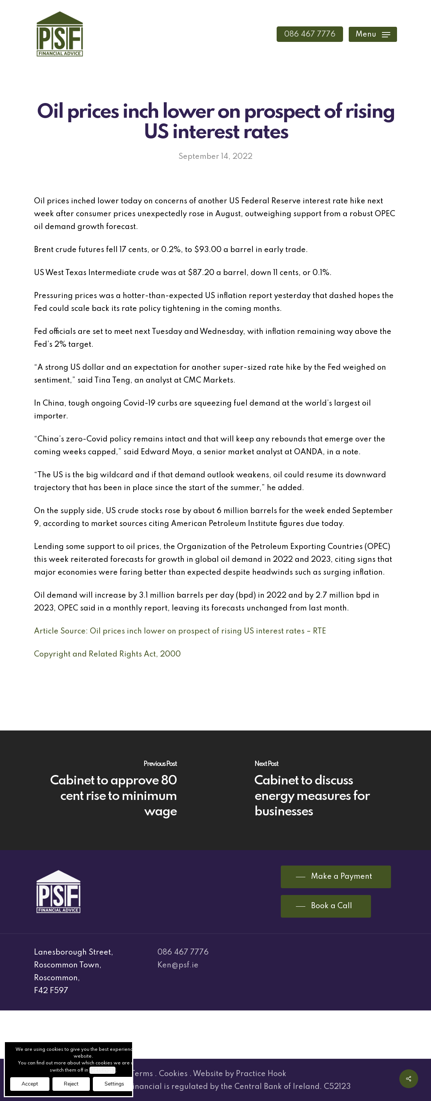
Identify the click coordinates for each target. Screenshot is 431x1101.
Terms (142, 1074)
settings (102, 1070)
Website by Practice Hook (239, 1074)
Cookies (173, 1074)
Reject (71, 1083)
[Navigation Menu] (373, 34)
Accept (30, 1083)
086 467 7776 (183, 952)
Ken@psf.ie (178, 965)
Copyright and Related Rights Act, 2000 (107, 654)
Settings (114, 1083)
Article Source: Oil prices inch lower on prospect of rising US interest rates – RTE (180, 631)
